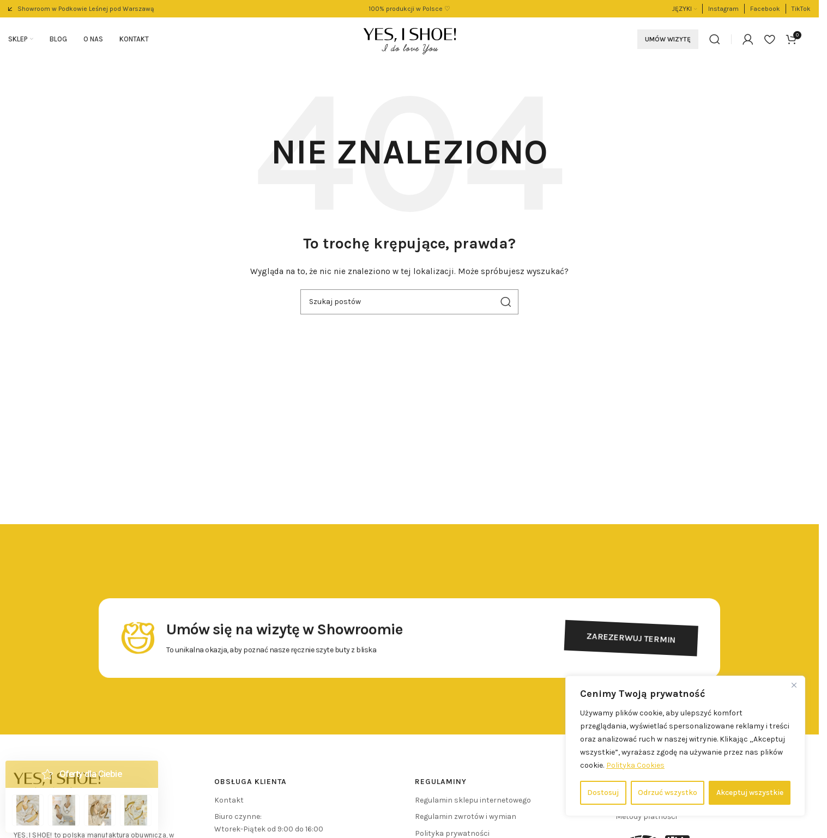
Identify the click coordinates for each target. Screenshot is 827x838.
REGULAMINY (441, 781)
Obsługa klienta (250, 781)
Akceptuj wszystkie (749, 792)
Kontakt (229, 800)
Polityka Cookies (635, 765)
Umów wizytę (668, 39)
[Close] (793, 684)
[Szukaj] (715, 39)
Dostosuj (603, 792)
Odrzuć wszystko (667, 792)
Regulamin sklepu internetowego (473, 800)
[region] (685, 746)
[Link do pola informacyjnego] (81, 9)
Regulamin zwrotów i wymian (465, 816)
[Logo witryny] (410, 38)
